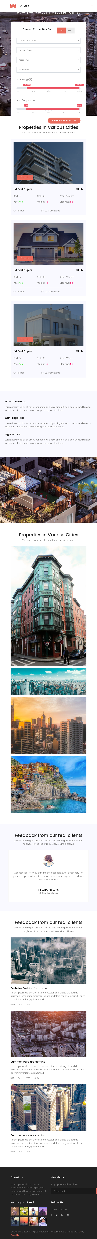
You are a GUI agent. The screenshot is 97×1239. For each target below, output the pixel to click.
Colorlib (15, 1235)
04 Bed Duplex (23, 189)
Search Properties (64, 120)
